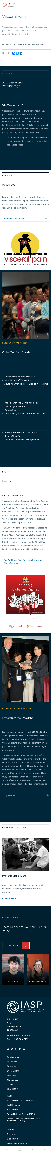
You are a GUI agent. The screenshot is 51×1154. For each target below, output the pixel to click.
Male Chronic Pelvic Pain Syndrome (20, 432)
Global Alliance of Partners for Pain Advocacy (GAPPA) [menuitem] (23, 1120)
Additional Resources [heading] (14, 218)
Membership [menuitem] (13, 1080)
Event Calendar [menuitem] (14, 1071)
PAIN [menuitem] (9, 1096)
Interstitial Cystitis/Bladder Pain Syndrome (24, 413)
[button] (46, 218)
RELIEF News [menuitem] (13, 1110)
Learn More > (9, 898)
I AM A (19, 1150)
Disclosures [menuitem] (12, 1139)
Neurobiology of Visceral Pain (18, 380)
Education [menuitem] (12, 1066)
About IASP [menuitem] (12, 1089)
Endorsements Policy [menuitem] (17, 1143)
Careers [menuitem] (10, 1085)
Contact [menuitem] (11, 1130)
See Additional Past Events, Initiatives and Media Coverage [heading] (23, 561)
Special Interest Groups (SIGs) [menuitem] (21, 1114)
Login (44, 1150)
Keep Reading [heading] (9, 795)
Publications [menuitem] (13, 1057)
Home (6, 1150)
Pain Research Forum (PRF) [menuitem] (20, 1100)
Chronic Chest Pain (13, 436)
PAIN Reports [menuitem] (13, 1105)
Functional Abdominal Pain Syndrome (21, 439)
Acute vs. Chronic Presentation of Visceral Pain (26, 384)
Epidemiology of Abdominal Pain (19, 377)
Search (32, 1150)
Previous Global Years (14, 875)
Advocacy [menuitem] (12, 1075)
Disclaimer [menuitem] (12, 1134)
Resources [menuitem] (12, 1062)
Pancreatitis (10, 410)
